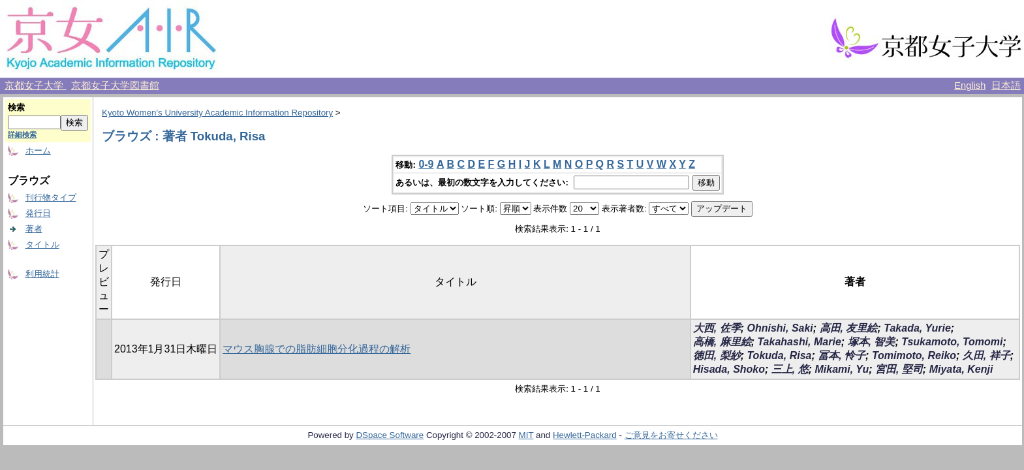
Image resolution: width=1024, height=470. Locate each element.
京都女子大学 (35, 85)
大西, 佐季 (717, 328)
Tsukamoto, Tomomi (951, 341)
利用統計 (42, 274)
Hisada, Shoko (729, 369)
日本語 (1006, 85)
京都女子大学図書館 (115, 85)
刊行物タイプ (50, 197)
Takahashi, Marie (799, 341)
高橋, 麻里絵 (722, 341)
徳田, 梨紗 (717, 355)
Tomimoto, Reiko (914, 355)
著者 (33, 229)
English (969, 85)
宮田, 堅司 (899, 369)
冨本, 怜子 (841, 355)
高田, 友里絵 (849, 328)
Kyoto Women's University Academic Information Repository (217, 113)
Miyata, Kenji (961, 369)
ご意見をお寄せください (671, 435)
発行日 (38, 213)
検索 (16, 107)
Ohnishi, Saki (780, 328)
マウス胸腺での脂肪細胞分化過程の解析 (317, 348)
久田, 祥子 (986, 355)
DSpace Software (390, 435)
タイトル (42, 244)
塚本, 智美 (871, 341)
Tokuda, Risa (779, 355)
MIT (526, 435)
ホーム (38, 150)
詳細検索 (22, 134)
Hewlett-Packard (585, 435)
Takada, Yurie (917, 328)
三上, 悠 (790, 369)
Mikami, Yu (842, 369)
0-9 (425, 164)
